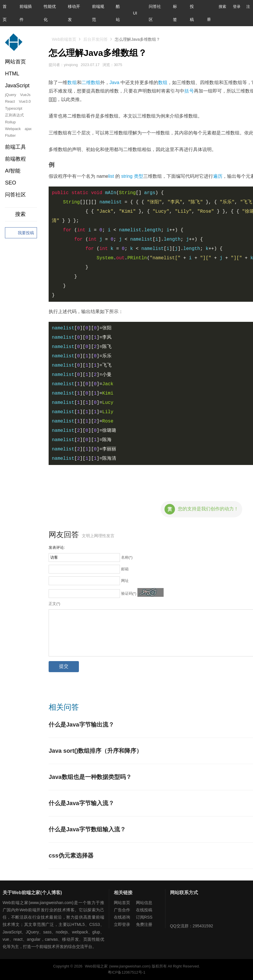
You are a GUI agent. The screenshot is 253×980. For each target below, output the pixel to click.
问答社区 (15, 195)
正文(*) (54, 603)
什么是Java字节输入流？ (81, 803)
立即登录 (122, 924)
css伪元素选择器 (71, 855)
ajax (28, 129)
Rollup (10, 122)
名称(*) (127, 557)
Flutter (10, 135)
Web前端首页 (64, 39)
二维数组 (91, 82)
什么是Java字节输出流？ (81, 724)
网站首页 (15, 62)
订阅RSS (144, 917)
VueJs (25, 95)
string (126, 176)
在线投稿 (144, 910)
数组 (72, 82)
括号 (189, 90)
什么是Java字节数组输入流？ (87, 829)
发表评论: (57, 547)
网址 (125, 580)
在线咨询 (122, 917)
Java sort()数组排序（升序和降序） (95, 751)
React (10, 101)
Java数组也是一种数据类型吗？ (90, 777)
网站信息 (144, 902)
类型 (138, 176)
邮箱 (125, 569)
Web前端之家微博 (196, 911)
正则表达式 (14, 115)
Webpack (13, 129)
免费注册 (144, 924)
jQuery (10, 95)
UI (135, 13)
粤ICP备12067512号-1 (126, 972)
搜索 (218, 6)
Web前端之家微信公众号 (176, 911)
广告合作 (122, 910)
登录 (236, 6)
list (111, 176)
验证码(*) (129, 593)
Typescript (13, 108)
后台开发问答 (95, 39)
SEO (10, 183)
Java (114, 82)
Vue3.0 (25, 101)
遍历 (217, 176)
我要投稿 (21, 233)
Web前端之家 (96, 966)
